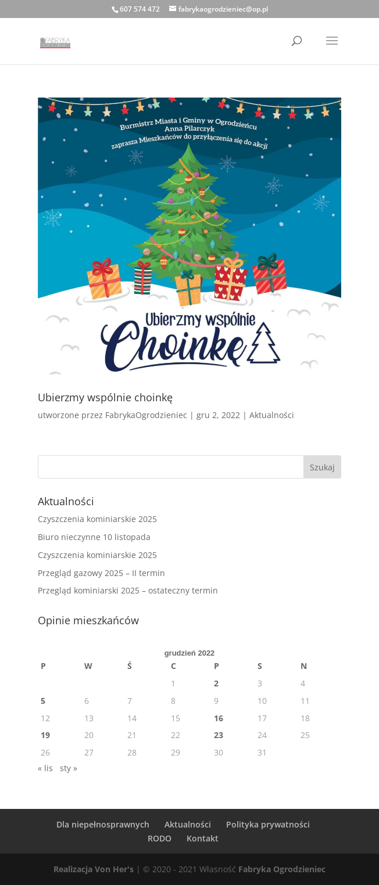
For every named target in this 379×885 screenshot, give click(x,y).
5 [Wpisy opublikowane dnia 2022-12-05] (43, 700)
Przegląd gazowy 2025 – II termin (101, 572)
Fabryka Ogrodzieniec (282, 869)
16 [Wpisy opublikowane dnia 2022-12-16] (218, 718)
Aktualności (271, 414)
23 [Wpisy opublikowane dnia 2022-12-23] (218, 734)
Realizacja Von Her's (93, 869)
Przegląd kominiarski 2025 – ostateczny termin (128, 590)
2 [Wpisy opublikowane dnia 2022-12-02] (216, 683)
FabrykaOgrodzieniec (146, 414)
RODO (159, 838)
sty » (68, 768)
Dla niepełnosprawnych (102, 824)
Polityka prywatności (268, 824)
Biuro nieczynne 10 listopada (94, 536)
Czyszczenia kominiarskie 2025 (97, 518)
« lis (45, 768)
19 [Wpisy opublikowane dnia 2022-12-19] (45, 734)
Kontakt (203, 838)
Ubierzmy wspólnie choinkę (105, 397)
